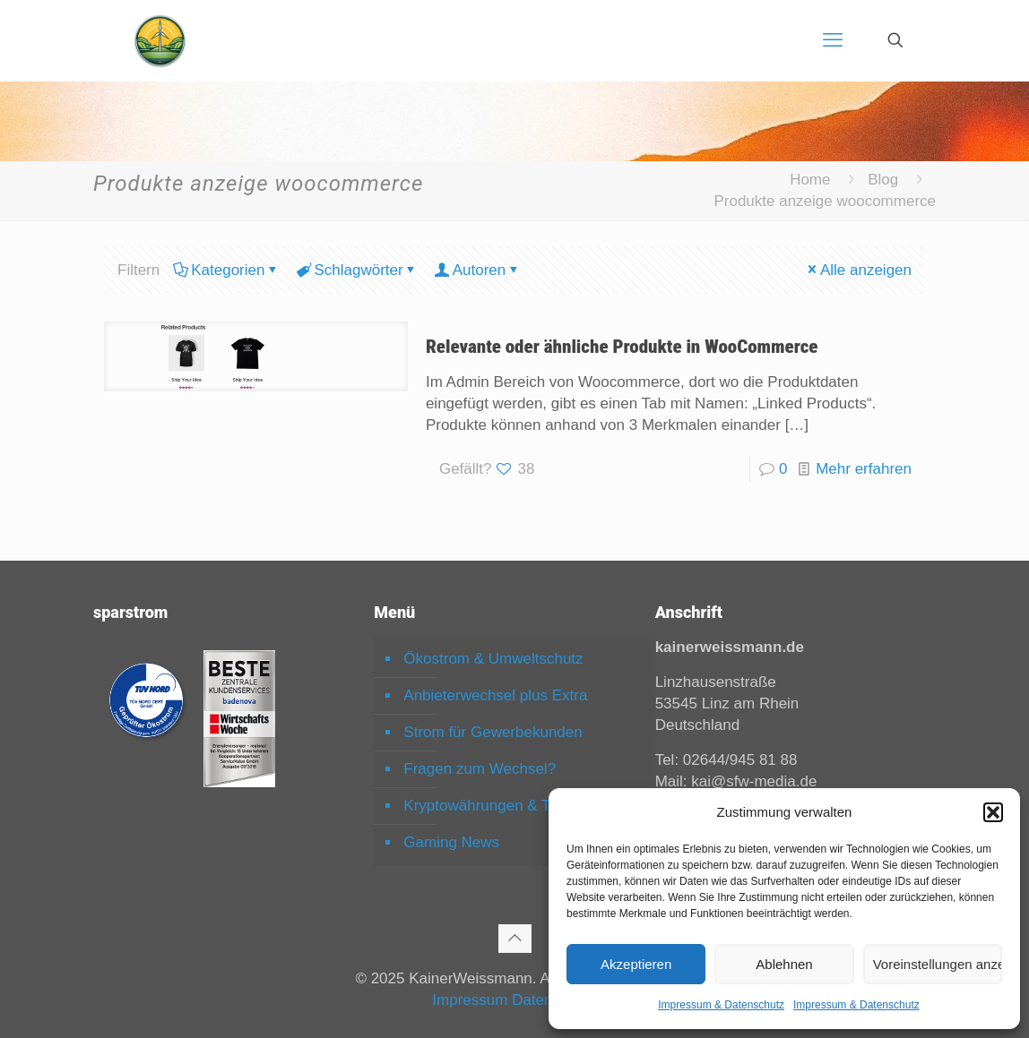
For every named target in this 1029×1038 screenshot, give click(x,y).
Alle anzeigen (858, 270)
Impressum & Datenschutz (721, 1005)
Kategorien (226, 270)
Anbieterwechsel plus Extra (495, 695)
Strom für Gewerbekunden (492, 732)
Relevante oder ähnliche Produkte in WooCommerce (622, 346)
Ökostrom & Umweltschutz (493, 658)
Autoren (478, 270)
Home (810, 179)
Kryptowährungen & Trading (497, 805)
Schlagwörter (357, 270)
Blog (883, 179)
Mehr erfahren (864, 468)
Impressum (469, 999)
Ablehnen (784, 964)
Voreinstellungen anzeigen (937, 964)
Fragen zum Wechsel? (479, 768)
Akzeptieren (636, 964)
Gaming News (451, 842)
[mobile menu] (832, 40)
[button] (993, 812)
